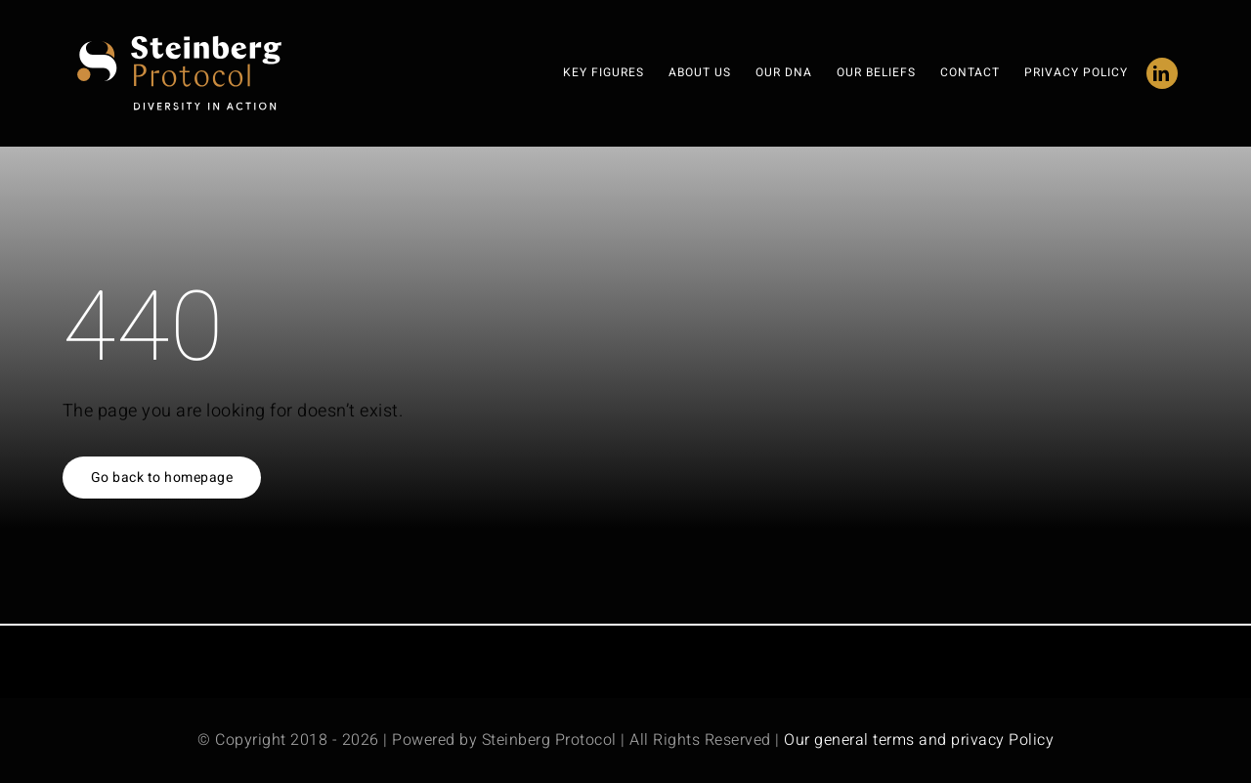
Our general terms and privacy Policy (919, 740)
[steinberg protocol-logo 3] (187, 42)
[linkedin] (1162, 73)
